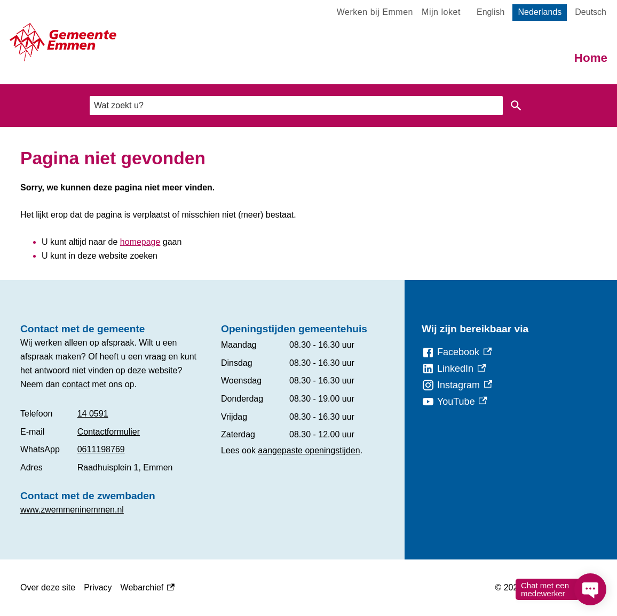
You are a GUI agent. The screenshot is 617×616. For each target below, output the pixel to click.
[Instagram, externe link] (457, 385)
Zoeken (516, 105)
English (490, 12)
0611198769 (101, 449)
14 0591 (92, 413)
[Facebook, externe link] (457, 352)
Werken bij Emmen (375, 12)
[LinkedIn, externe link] (454, 369)
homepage (140, 241)
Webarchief (148, 588)
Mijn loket (441, 12)
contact (76, 384)
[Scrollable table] (112, 440)
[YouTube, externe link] (454, 402)
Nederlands (539, 12)
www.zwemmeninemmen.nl (72, 509)
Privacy (98, 587)
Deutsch (590, 12)
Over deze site (47, 587)
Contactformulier (108, 431)
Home (590, 58)
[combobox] (296, 105)
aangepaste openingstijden (309, 450)
